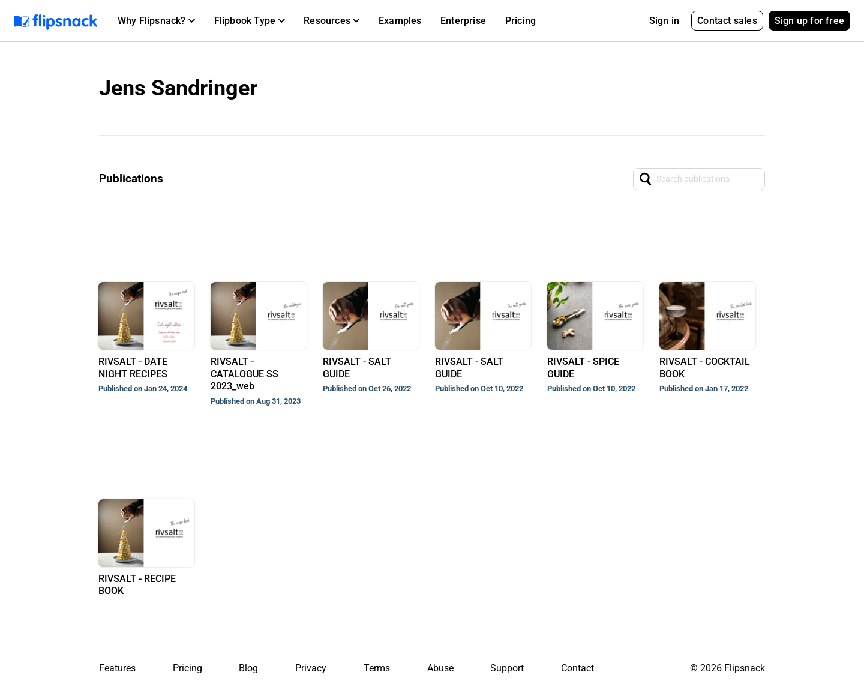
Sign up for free (809, 20)
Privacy (310, 668)
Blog (248, 668)
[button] (156, 21)
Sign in (664, 20)
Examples (400, 20)
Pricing (520, 20)
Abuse (440, 668)
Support (507, 668)
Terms (377, 668)
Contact (577, 668)
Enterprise (463, 20)
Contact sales (727, 20)
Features (117, 668)
